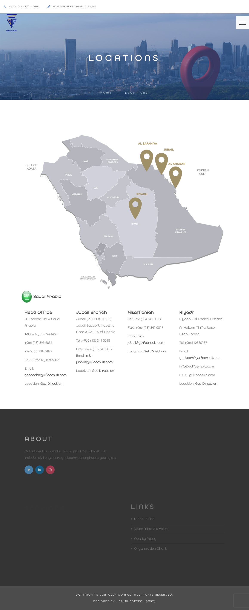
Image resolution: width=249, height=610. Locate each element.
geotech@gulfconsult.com (46, 375)
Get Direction (51, 384)
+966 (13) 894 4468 (24, 6)
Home (106, 93)
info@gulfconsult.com (74, 6)
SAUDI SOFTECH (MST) (137, 601)
